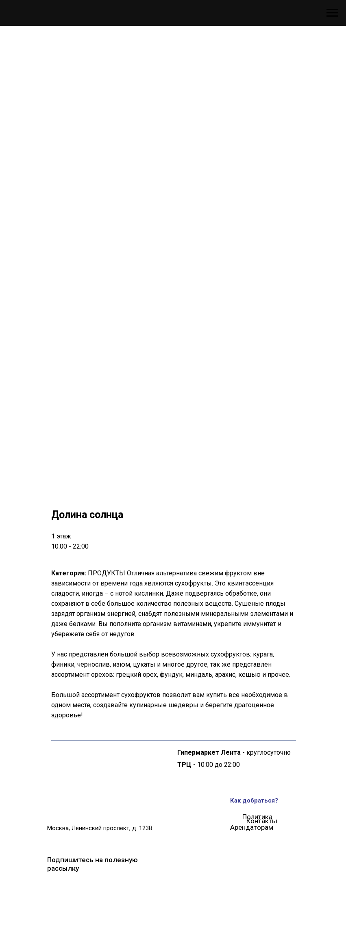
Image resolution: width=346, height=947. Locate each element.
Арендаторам (251, 827)
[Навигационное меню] (332, 13)
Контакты (261, 821)
